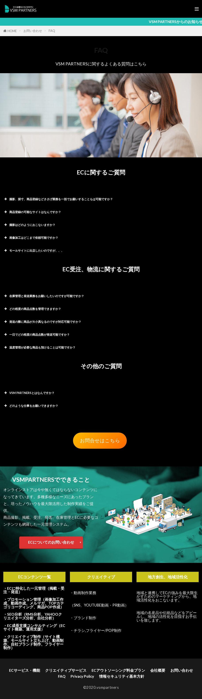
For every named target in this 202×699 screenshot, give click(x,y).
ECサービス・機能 (24, 670)
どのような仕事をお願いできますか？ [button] (30, 405)
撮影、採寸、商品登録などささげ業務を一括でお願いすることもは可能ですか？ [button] (58, 199)
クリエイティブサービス (66, 670)
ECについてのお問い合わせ (51, 542)
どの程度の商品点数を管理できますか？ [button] (32, 309)
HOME (12, 31)
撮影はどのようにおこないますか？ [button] (29, 225)
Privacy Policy (82, 676)
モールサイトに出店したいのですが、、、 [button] (33, 250)
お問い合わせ (32, 31)
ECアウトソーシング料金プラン (118, 670)
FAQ (52, 31)
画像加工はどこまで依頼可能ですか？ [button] (30, 237)
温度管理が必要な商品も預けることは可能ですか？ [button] (39, 347)
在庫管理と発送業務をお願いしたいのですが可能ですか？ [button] (43, 296)
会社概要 (157, 670)
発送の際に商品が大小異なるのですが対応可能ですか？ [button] (42, 321)
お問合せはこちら (100, 440)
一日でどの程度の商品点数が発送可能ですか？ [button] (36, 334)
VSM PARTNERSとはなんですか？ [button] (28, 393)
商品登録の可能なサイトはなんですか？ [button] (32, 212)
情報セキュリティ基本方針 (121, 676)
